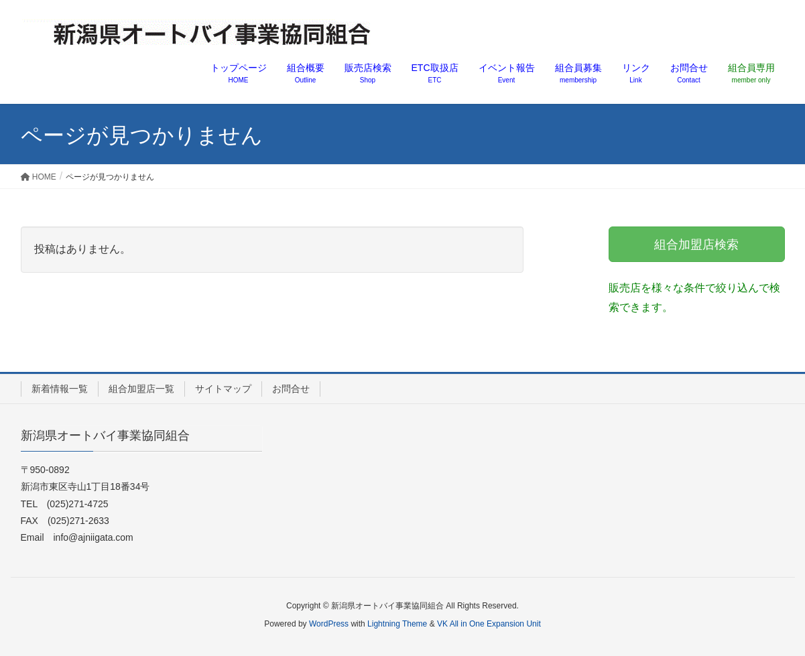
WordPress (329, 624)
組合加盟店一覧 (141, 388)
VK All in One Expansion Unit (489, 624)
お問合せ (291, 388)
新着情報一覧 (60, 388)
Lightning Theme (397, 624)
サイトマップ (223, 388)
